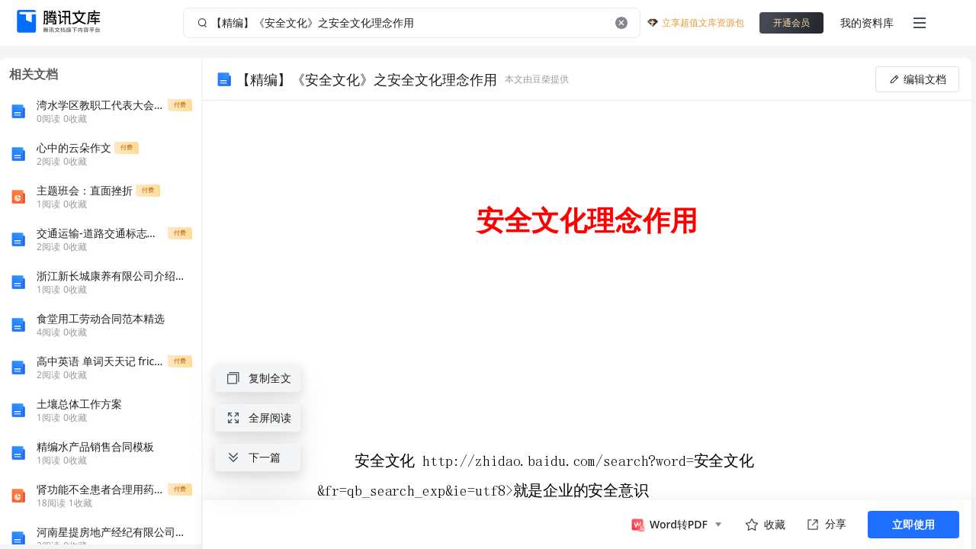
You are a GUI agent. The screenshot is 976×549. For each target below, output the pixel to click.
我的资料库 (867, 22)
